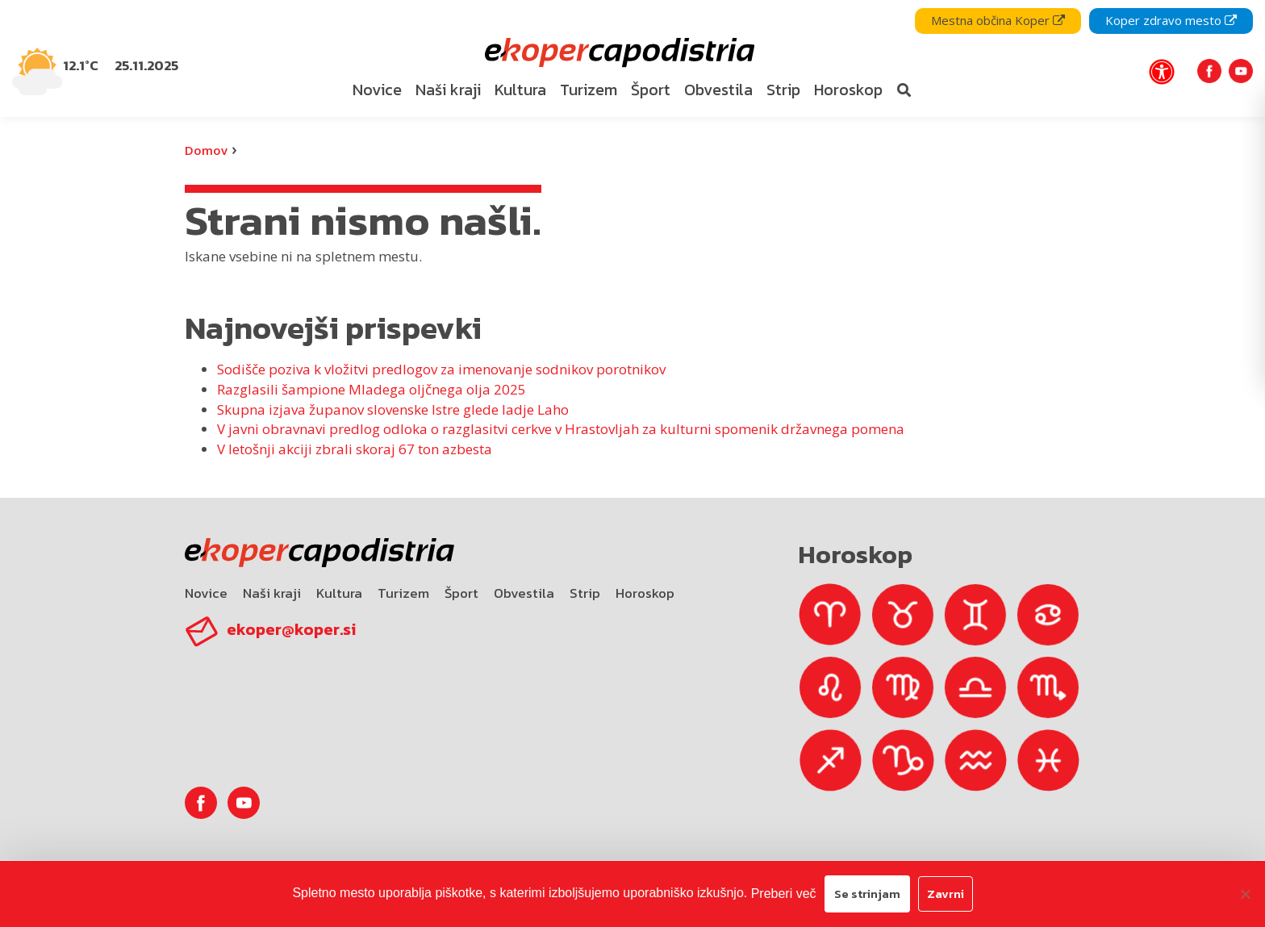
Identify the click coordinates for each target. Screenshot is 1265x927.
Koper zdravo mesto (1171, 20)
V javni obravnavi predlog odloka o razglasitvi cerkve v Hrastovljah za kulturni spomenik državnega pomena (560, 429)
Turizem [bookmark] (588, 89)
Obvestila (524, 593)
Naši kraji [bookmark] (448, 89)
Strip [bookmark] (783, 89)
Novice (206, 593)
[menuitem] (376, 90)
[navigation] (632, 58)
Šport (461, 593)
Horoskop (645, 593)
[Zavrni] (1245, 894)
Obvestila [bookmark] (718, 89)
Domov (206, 150)
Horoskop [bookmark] (848, 89)
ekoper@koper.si (291, 629)
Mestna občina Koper (998, 20)
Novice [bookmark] (377, 89)
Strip (585, 593)
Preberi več (783, 893)
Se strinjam (867, 893)
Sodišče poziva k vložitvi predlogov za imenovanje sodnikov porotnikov (441, 369)
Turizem (403, 593)
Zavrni (945, 893)
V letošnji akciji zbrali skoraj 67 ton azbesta (354, 449)
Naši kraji (272, 593)
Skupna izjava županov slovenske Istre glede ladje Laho (393, 409)
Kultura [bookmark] (520, 89)
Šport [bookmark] (650, 89)
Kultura (339, 593)
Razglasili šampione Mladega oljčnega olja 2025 (371, 389)
